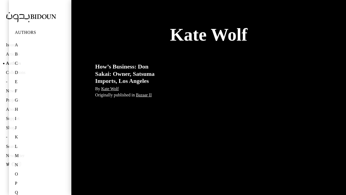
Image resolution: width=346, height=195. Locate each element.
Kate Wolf (110, 88)
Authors (25, 32)
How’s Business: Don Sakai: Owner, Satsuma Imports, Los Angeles (125, 73)
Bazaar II (144, 95)
